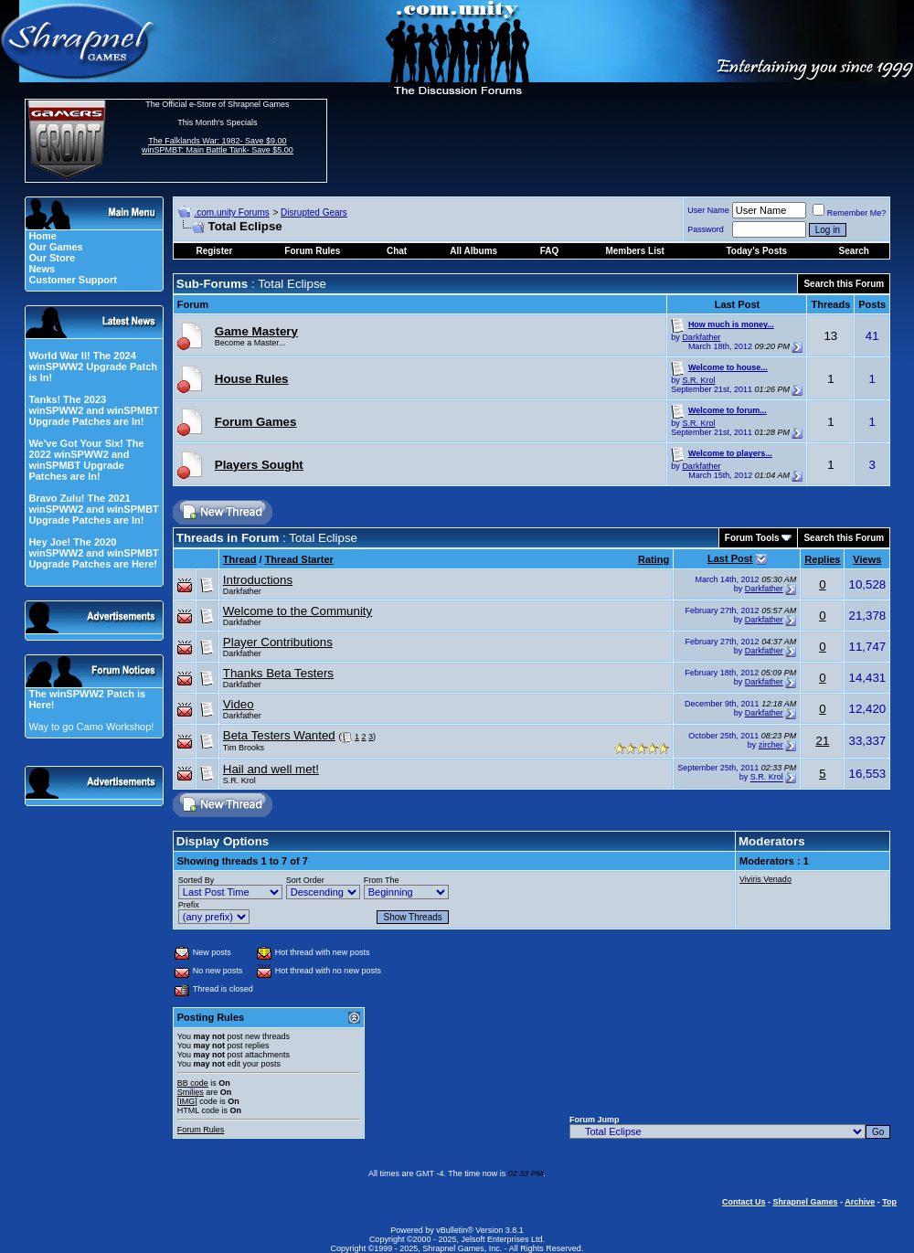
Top (889, 1201)
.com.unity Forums (231, 212)
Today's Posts (756, 251)
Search (854, 251)
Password (705, 229)
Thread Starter (299, 559)
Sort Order (305, 880)
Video (238, 704)
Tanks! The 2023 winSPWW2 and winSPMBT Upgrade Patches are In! (93, 410)
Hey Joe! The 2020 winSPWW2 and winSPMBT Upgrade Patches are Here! (93, 552)
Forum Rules (201, 1129)
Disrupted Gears (314, 212)
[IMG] (187, 1101)
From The (381, 880)
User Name (708, 210)
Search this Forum (843, 284)
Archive (860, 1201)
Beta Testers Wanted (279, 735)
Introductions (257, 580)
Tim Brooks (243, 747)
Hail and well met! (271, 769)
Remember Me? (850, 213)
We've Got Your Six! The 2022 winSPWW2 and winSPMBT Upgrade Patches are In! (85, 460)
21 (822, 741)
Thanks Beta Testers (278, 673)
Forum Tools (752, 538)
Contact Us (744, 1201)
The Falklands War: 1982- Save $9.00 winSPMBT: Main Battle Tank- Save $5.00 (217, 145)
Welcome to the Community (297, 611)
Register (214, 251)
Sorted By (196, 880)
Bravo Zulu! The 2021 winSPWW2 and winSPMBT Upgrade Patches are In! (93, 509)
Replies (822, 559)
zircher (771, 744)
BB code (192, 1083)
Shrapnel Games (804, 1201)
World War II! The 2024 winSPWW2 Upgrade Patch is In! (92, 366)
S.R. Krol (698, 380)
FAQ (549, 251)
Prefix (188, 904)
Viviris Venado (765, 879)
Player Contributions (278, 642)
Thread (240, 559)
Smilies (190, 1092)
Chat (397, 251)
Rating (653, 559)
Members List (634, 251)
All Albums (473, 251)
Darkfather (701, 337)
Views (867, 559)
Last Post (730, 558)
